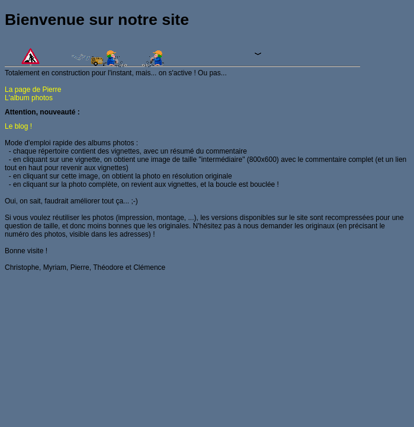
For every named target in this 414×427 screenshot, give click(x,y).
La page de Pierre (33, 89)
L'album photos (29, 98)
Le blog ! (18, 126)
